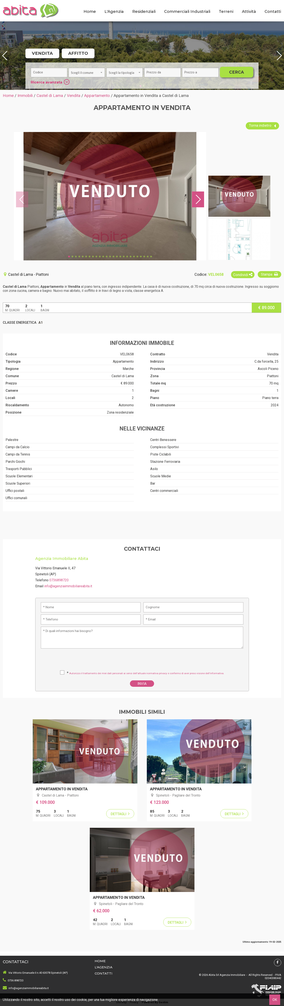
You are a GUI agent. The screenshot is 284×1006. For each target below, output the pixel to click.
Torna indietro (262, 125)
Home (90, 11)
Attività (249, 11)
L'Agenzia (114, 11)
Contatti (273, 11)
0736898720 (59, 580)
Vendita (42, 53)
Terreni (226, 11)
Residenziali (144, 11)
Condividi (242, 275)
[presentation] (142, 661)
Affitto (78, 53)
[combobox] (87, 72)
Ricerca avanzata (50, 82)
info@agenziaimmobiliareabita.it (68, 586)
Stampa (270, 274)
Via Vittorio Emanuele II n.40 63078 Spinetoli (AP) (38, 972)
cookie (82, 1000)
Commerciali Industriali (187, 11)
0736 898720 (15, 980)
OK (274, 1000)
